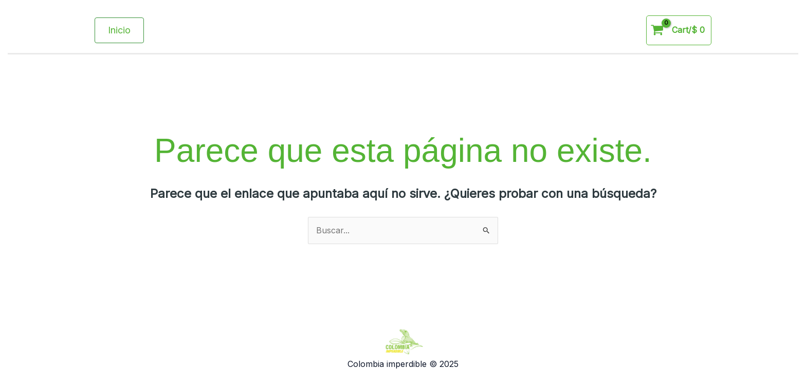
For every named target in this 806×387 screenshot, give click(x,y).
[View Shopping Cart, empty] (678, 30)
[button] (119, 30)
